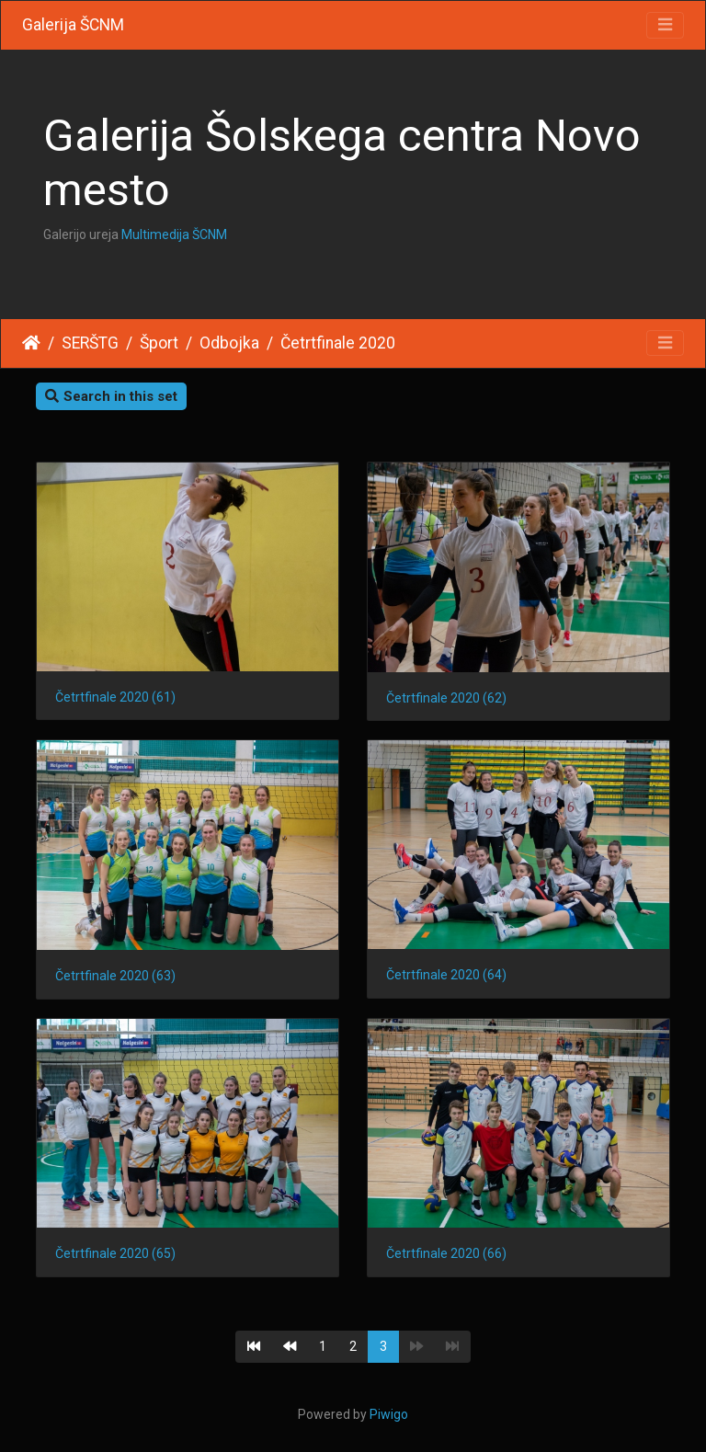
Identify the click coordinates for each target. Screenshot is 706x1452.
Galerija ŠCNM (73, 25)
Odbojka (229, 343)
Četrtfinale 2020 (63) (115, 975)
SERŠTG (90, 343)
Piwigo (389, 1414)
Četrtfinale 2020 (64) (446, 974)
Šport (159, 343)
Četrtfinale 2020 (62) (446, 698)
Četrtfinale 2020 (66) (446, 1253)
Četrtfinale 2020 (337, 343)
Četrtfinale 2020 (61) (115, 697)
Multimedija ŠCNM (174, 234)
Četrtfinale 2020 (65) (115, 1253)
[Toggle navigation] (665, 25)
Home (31, 343)
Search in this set (111, 396)
